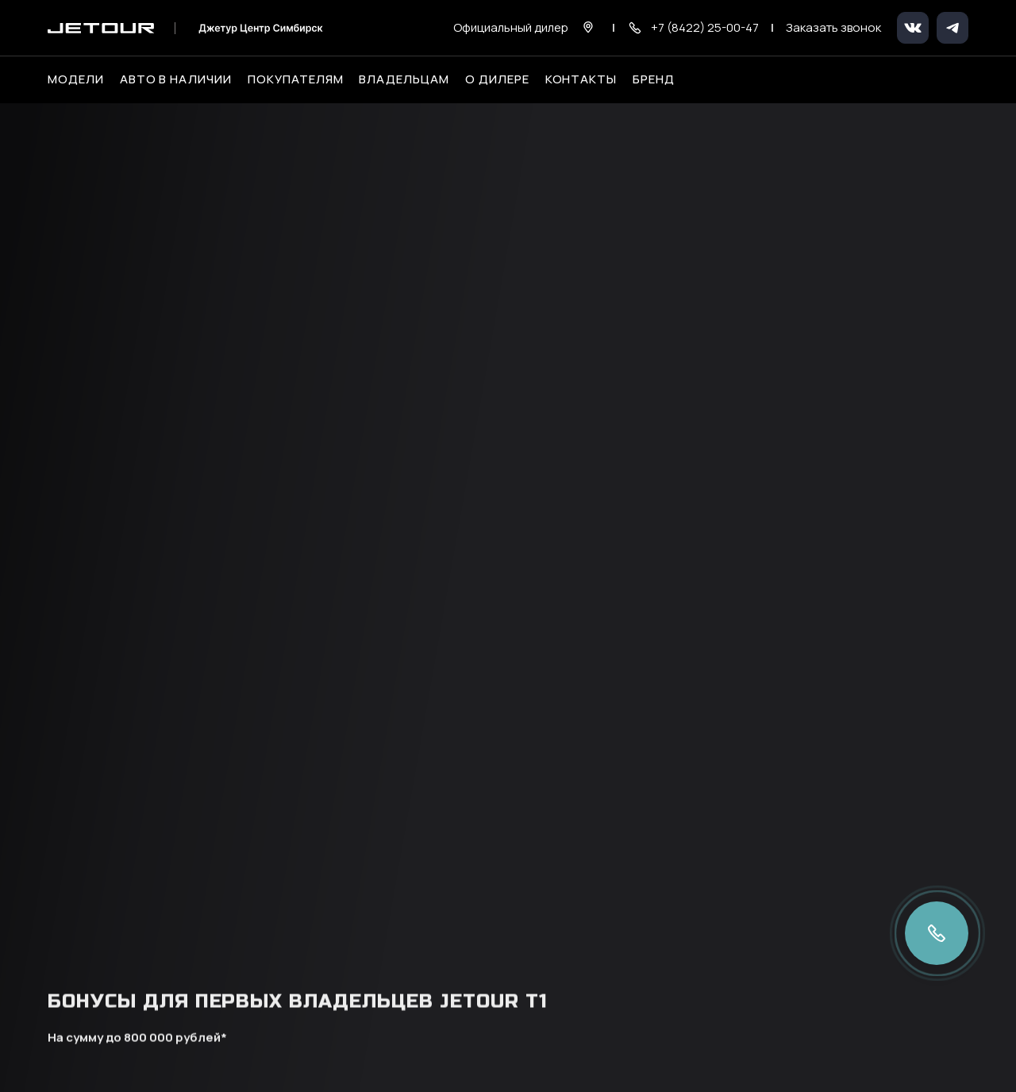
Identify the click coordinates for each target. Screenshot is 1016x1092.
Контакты (581, 79)
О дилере (497, 79)
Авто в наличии (176, 79)
